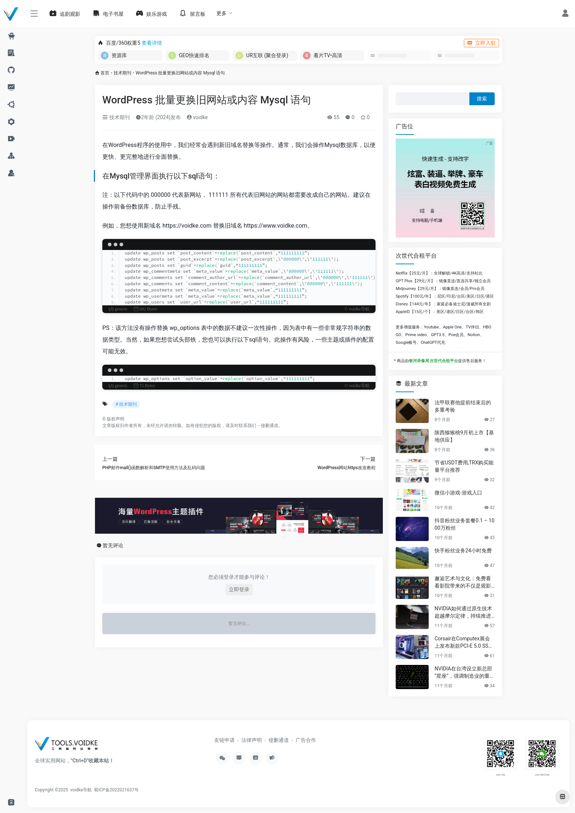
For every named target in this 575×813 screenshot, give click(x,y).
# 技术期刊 (126, 404)
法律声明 (251, 740)
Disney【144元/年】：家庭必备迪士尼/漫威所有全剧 (443, 304)
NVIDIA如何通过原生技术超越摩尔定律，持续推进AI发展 (464, 612)
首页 (104, 73)
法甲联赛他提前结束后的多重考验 (463, 406)
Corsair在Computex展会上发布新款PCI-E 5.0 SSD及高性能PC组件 (463, 643)
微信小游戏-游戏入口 (458, 493)
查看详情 (152, 43)
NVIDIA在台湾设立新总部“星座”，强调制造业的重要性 (465, 673)
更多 (221, 13)
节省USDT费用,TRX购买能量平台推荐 (464, 466)
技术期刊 (122, 73)
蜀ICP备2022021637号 (116, 789)
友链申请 (224, 740)
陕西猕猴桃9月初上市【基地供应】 (464, 436)
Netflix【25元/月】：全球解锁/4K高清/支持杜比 (439, 273)
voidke (197, 117)
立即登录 (239, 589)
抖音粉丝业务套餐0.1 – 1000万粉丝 (464, 524)
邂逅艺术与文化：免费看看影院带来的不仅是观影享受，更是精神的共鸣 (463, 582)
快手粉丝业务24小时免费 (463, 550)
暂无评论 (113, 545)
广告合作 (306, 740)
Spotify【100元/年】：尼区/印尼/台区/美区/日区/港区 (445, 296)
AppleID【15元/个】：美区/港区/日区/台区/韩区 (440, 311)
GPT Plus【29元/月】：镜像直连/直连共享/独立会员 (443, 281)
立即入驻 (481, 43)
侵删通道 (269, 425)
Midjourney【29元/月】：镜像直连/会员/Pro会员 (440, 288)
